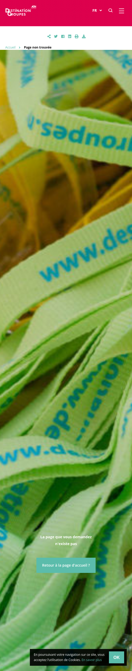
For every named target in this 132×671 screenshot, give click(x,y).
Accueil (10, 47)
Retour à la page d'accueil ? (66, 565)
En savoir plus (91, 660)
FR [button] (97, 10)
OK (116, 657)
